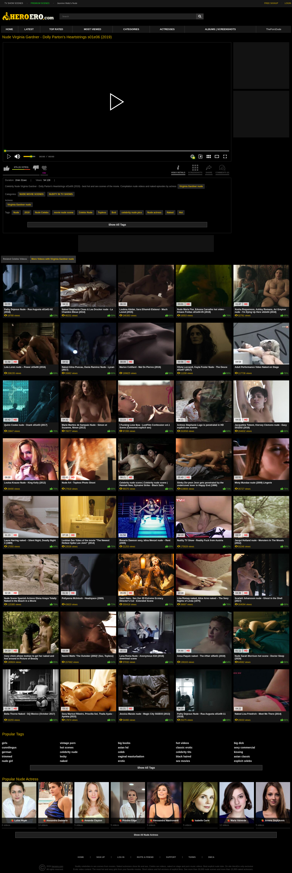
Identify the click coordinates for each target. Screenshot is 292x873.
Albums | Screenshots (220, 29)
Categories (131, 29)
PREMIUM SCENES (40, 3)
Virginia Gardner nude (191, 186)
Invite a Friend (145, 857)
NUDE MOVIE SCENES (32, 194)
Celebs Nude (85, 212)
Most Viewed (92, 29)
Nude (16, 212)
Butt (114, 212)
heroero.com (57, 866)
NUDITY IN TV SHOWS (61, 194)
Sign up (100, 857)
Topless (102, 212)
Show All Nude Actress (146, 835)
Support (171, 857)
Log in (120, 857)
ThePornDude (273, 29)
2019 (26, 212)
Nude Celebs (41, 212)
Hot (181, 212)
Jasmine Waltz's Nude (67, 3)
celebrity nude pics (132, 212)
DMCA (211, 857)
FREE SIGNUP (271, 3)
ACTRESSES (167, 29)
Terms (192, 857)
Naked (170, 212)
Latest (29, 29)
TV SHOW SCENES (13, 3)
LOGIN (288, 3)
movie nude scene (63, 212)
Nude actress (154, 212)
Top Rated (56, 29)
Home (9, 29)
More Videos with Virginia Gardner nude (53, 259)
